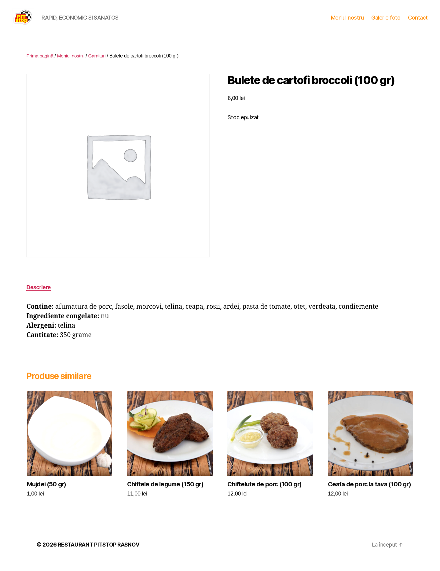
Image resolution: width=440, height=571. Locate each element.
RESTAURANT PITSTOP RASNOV (100, 554)
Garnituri (99, 65)
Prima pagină (40, 65)
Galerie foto (385, 22)
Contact (418, 22)
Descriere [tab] (38, 296)
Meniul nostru (347, 22)
